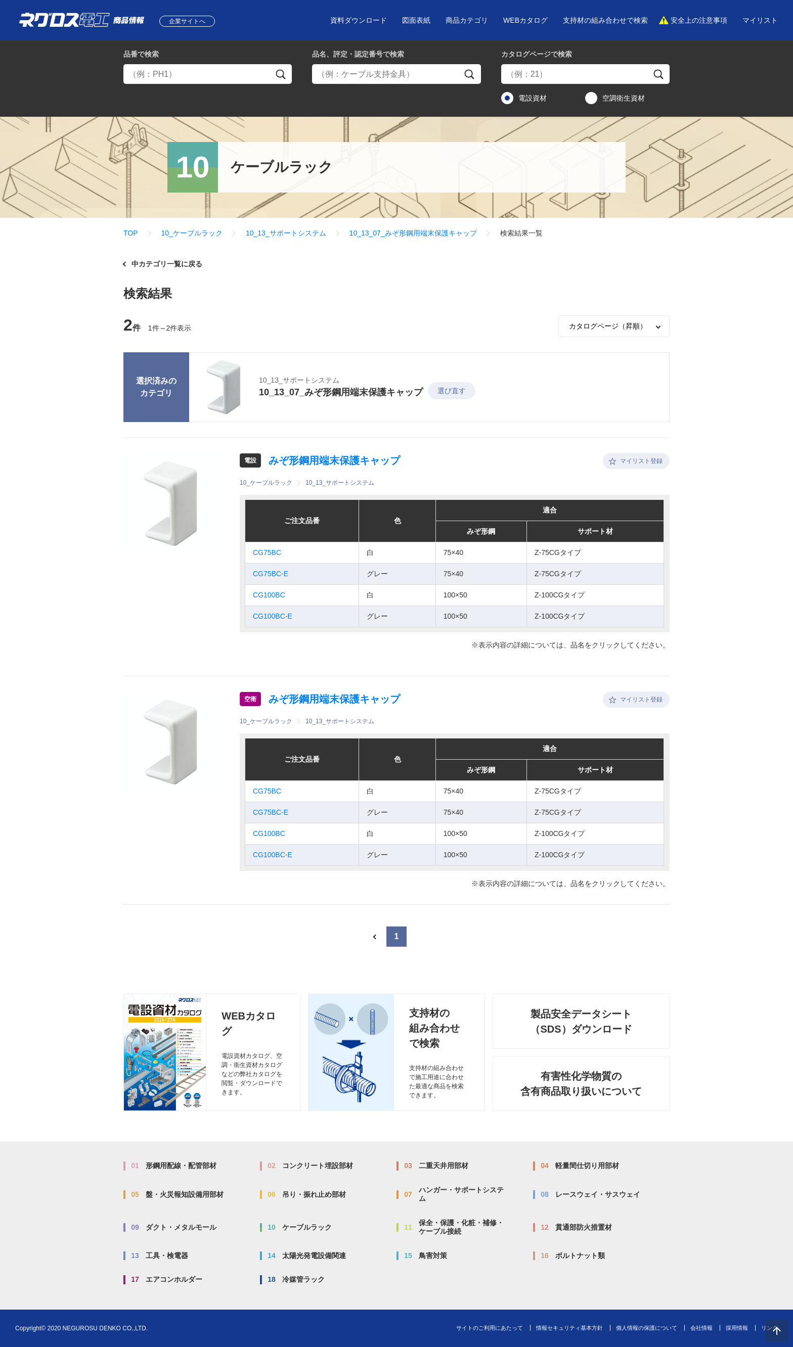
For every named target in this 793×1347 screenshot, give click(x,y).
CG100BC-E (272, 616)
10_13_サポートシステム (286, 233)
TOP (130, 233)
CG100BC (269, 595)
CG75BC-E (270, 574)
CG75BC (267, 552)
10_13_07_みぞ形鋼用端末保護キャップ (413, 233)
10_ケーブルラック (192, 233)
